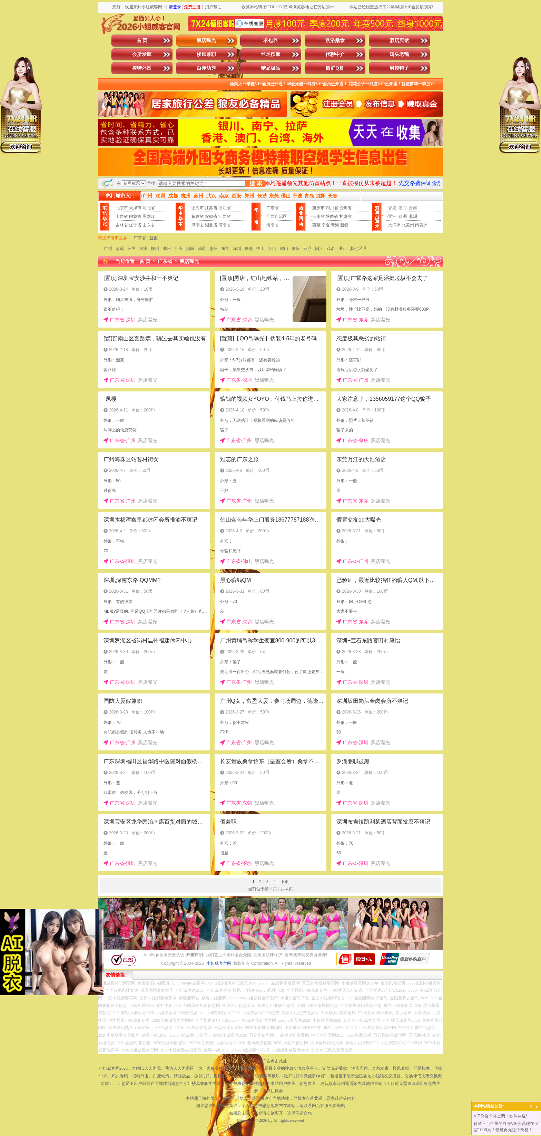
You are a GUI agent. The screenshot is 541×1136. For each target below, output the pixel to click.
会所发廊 (141, 54)
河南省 (224, 225)
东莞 (225, 248)
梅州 (155, 248)
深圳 (237, 248)
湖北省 (211, 225)
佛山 (284, 248)
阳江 (319, 248)
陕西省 (332, 216)
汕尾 (202, 248)
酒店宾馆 (399, 40)
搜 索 (255, 183)
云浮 (307, 248)
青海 (335, 225)
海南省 (272, 225)
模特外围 (141, 68)
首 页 (142, 40)
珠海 (249, 248)
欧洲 (403, 216)
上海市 (197, 207)
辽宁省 (135, 225)
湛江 (342, 248)
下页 (285, 881)
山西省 (122, 216)
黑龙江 (148, 216)
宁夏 (326, 225)
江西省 (224, 216)
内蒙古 (135, 216)
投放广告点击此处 (270, 1061)
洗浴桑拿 (335, 40)
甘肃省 (345, 216)
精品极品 (270, 68)
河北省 (148, 207)
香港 (392, 207)
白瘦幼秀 (206, 68)
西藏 (316, 225)
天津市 (135, 207)
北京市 (122, 207)
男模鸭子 (399, 68)
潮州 (167, 248)
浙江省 (224, 207)
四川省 (332, 207)
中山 (260, 248)
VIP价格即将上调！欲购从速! (500, 1116)
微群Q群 (335, 68)
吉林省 (122, 225)
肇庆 (296, 248)
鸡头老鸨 (399, 54)
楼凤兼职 (206, 54)
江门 (272, 248)
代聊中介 (335, 54)
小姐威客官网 (218, 963)
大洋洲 (394, 225)
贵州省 (345, 207)
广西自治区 (276, 216)
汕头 (178, 248)
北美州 (408, 225)
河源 (143, 248)
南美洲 (421, 225)
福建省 (197, 216)
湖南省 (197, 225)
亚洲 (392, 216)
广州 (108, 248)
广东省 (272, 207)
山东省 (148, 225)
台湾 (413, 207)
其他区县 (358, 248)
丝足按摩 (270, 54)
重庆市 (318, 207)
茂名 (331, 248)
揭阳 (190, 248)
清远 (120, 248)
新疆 (344, 225)
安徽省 (211, 216)
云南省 (318, 216)
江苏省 (211, 207)
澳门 (403, 207)
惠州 (213, 248)
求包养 (270, 40)
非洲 (413, 216)
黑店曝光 (206, 40)
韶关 (131, 248)
